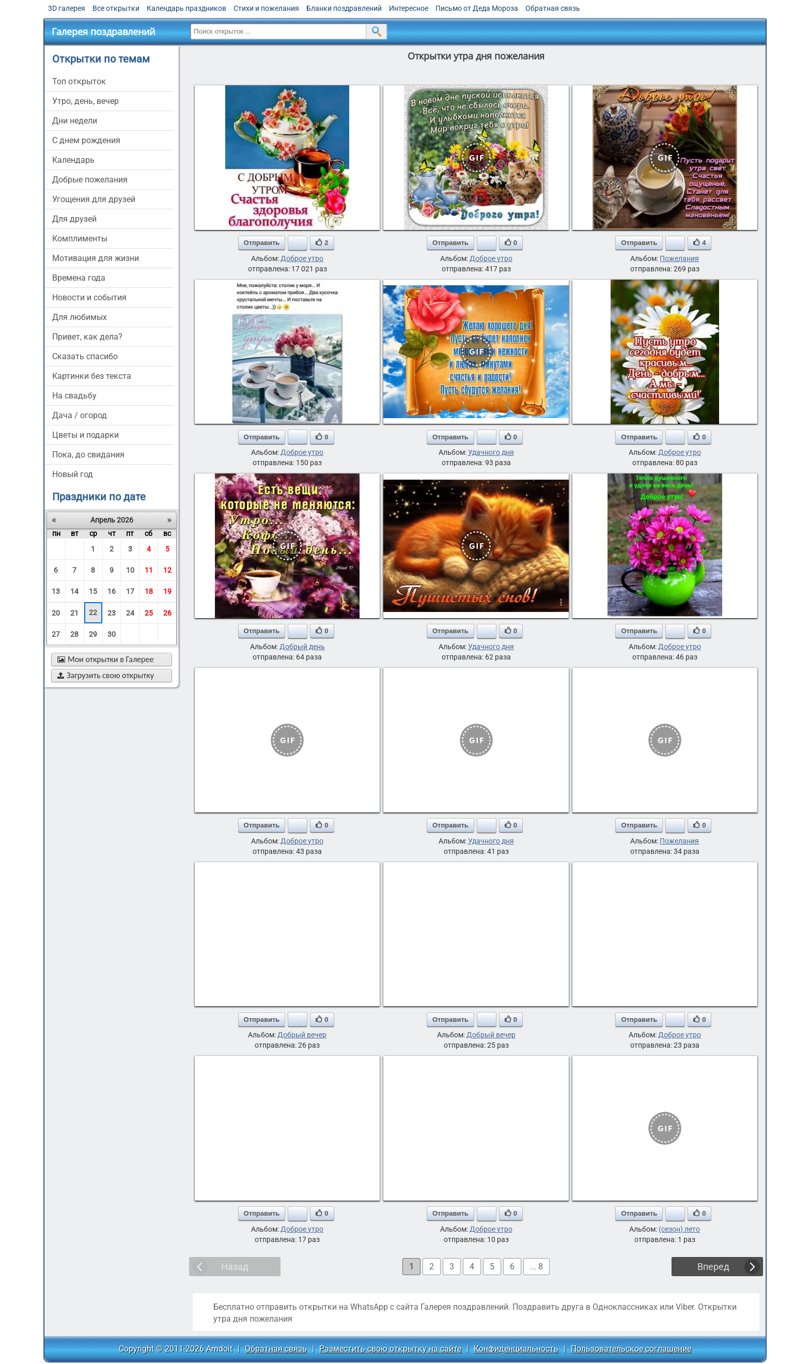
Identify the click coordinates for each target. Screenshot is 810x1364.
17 (130, 591)
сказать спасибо (85, 356)
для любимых (79, 317)
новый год (72, 474)
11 (149, 570)
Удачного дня (491, 452)
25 (149, 613)
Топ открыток (79, 81)
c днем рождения (86, 140)
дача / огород (79, 415)
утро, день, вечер (85, 101)
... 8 (536, 1266)
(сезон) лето (679, 1229)
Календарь (73, 160)
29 (93, 634)
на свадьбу (74, 396)
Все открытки (115, 8)
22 (93, 612)
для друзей (74, 219)
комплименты (79, 238)
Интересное (408, 8)
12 (167, 570)
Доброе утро (302, 258)
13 (56, 591)
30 (111, 634)
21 (74, 613)
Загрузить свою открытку (105, 675)
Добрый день (302, 646)
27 (56, 634)
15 (93, 591)
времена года (78, 278)
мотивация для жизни (95, 258)
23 (111, 613)
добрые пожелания (90, 180)
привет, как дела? (87, 337)
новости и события (89, 297)
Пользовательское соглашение (631, 1349)
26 (167, 613)
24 (130, 613)
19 (167, 591)
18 (149, 591)
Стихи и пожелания (266, 8)
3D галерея (66, 8)
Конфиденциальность (516, 1349)
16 (111, 591)
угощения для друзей (93, 199)
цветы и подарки (85, 435)
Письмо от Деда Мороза (476, 8)
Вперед (713, 1266)
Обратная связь (552, 8)
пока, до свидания (88, 454)
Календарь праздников (186, 8)
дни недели (74, 121)
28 (74, 634)
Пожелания (679, 258)
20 (56, 613)
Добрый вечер (301, 1035)
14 (74, 591)
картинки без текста (91, 376)
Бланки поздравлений (344, 8)
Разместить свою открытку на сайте (390, 1349)
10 (130, 570)
